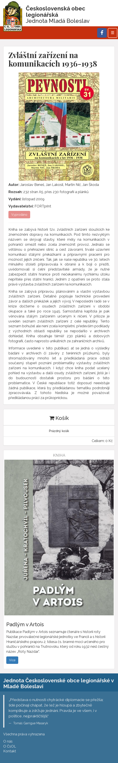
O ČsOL (9, 746)
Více (12, 660)
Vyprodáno (19, 214)
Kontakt (9, 751)
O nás (8, 741)
